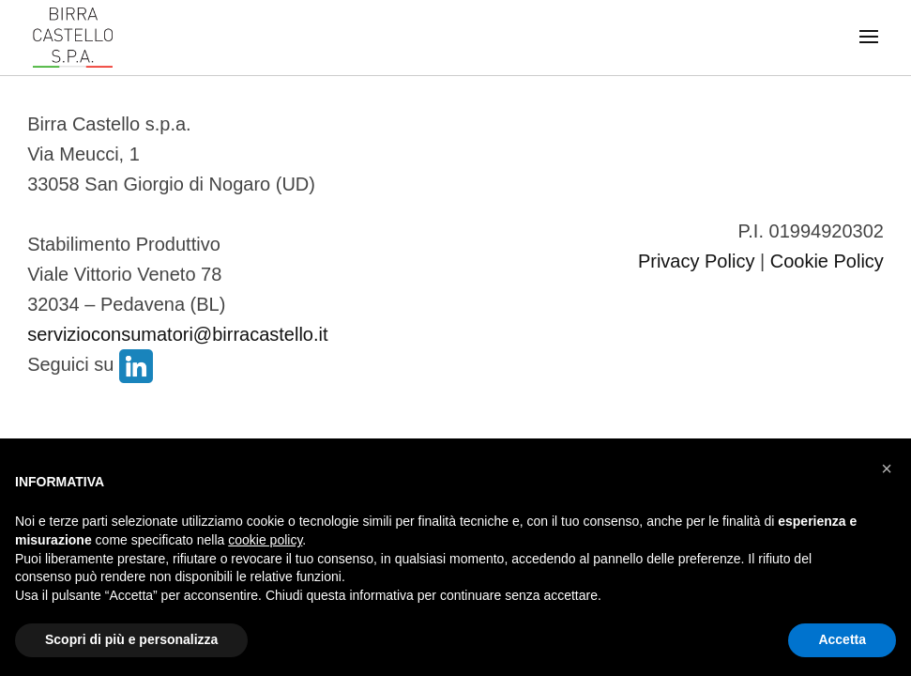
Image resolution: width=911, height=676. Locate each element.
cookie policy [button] (265, 539)
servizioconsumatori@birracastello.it (177, 334)
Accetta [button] (842, 639)
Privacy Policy (696, 261)
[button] (887, 468)
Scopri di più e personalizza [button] (131, 639)
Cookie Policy (827, 261)
